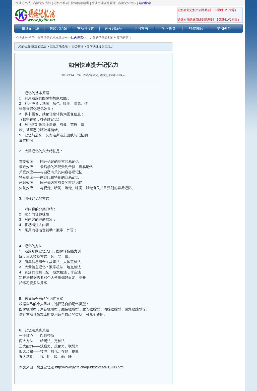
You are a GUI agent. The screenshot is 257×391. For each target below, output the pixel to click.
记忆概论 (77, 46)
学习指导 (169, 28)
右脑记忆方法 (42, 3)
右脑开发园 (86, 28)
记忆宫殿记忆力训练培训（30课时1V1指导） (208, 10)
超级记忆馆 (58, 28)
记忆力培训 (61, 3)
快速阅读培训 (80, 3)
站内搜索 (145, 3)
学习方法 (141, 28)
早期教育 (224, 28)
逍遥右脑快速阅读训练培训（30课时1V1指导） (209, 19)
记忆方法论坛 (59, 46)
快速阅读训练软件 (104, 3)
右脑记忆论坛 (127, 3)
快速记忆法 (23, 3)
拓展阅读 (196, 28)
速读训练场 (113, 28)
